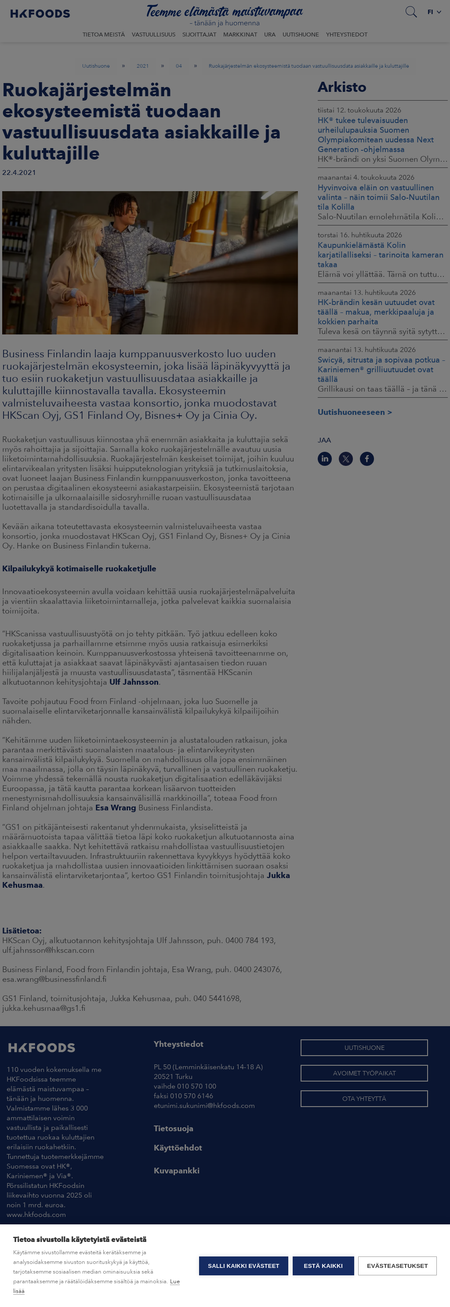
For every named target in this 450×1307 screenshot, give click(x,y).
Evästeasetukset (397, 1266)
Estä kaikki (323, 1266)
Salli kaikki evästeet (243, 1266)
